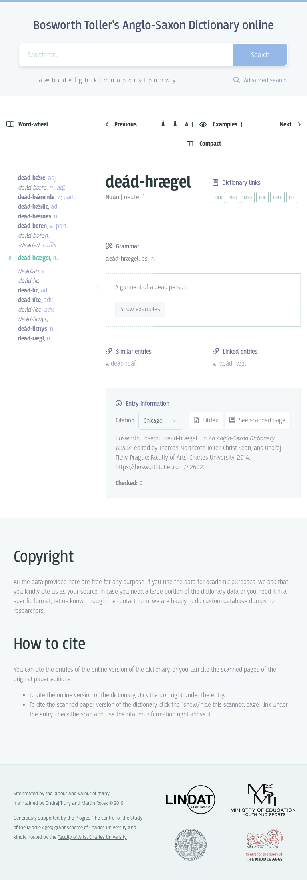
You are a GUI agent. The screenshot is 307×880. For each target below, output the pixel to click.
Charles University (108, 827)
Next (290, 124)
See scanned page (257, 420)
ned (233, 198)
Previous (121, 124)
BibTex (206, 420)
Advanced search (260, 80)
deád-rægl (232, 364)
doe (262, 198)
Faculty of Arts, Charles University (92, 837)
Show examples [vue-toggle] (140, 309)
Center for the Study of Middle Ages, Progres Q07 (264, 845)
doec (277, 198)
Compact (204, 144)
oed (218, 198)
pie (292, 198)
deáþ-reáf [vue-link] (123, 364)
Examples (219, 124)
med (248, 198)
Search (260, 55)
